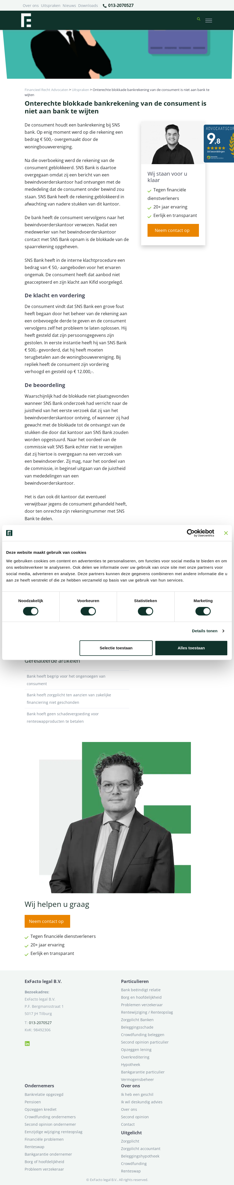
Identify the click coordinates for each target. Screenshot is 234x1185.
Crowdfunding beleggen (142, 1034)
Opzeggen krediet (40, 1109)
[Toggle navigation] (208, 20)
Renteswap (34, 1146)
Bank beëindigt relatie (141, 989)
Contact (128, 1124)
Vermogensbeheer (137, 1079)
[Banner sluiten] (226, 533)
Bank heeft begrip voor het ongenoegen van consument (77, 680)
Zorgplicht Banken (137, 1019)
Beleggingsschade (137, 1027)
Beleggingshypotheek (140, 1156)
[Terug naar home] (26, 20)
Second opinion (135, 1116)
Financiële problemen (44, 1139)
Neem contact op (172, 230)
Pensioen (33, 1101)
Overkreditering (135, 1057)
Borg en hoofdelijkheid (141, 997)
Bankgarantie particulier (143, 1072)
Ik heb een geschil (137, 1094)
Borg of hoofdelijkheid (44, 1161)
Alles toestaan (191, 648)
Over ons (31, 5)
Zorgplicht (130, 1141)
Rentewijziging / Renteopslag (147, 1012)
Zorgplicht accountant (140, 1148)
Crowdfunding (134, 1163)
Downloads (88, 5)
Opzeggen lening (136, 1049)
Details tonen (204, 631)
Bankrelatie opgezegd (44, 1094)
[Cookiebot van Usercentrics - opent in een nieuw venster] (190, 533)
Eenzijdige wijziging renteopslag (53, 1131)
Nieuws (69, 5)
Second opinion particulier (145, 1042)
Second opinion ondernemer (50, 1124)
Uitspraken (51, 5)
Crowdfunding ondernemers (50, 1116)
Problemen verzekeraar (142, 1004)
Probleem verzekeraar (44, 1169)
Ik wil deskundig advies (142, 1101)
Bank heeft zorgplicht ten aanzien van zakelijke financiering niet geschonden (77, 698)
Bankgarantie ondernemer (48, 1154)
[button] (198, 20)
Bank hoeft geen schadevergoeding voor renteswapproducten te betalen (77, 717)
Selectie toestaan (116, 648)
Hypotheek (130, 1064)
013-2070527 (118, 5)
